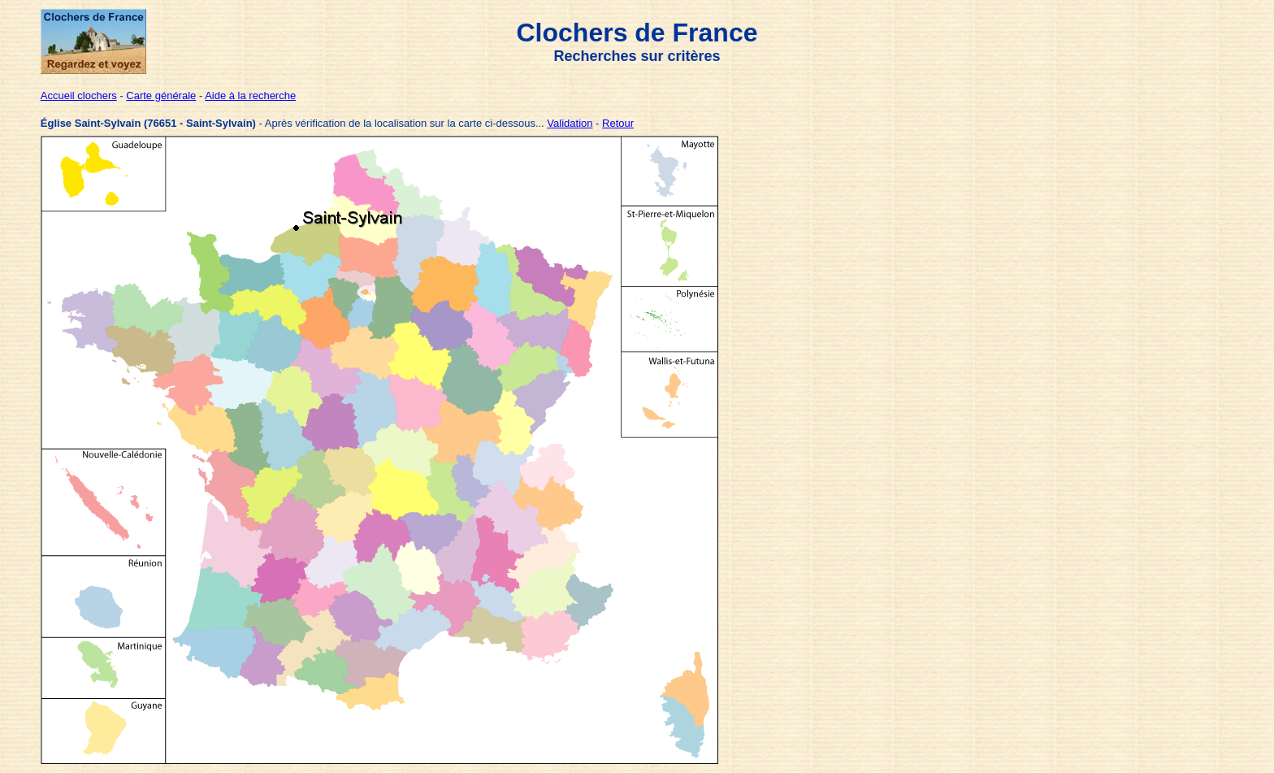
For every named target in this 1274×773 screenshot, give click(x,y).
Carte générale (161, 95)
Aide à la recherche (250, 95)
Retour (618, 123)
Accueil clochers (79, 95)
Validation (569, 123)
